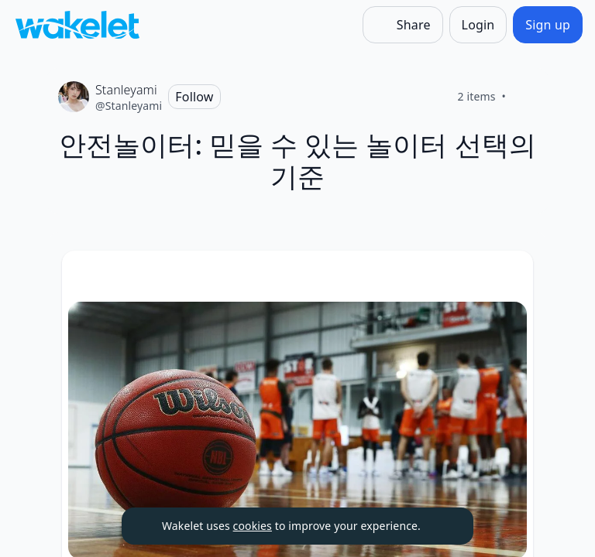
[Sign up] (548, 24)
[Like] (524, 96)
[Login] (478, 24)
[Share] (403, 24)
